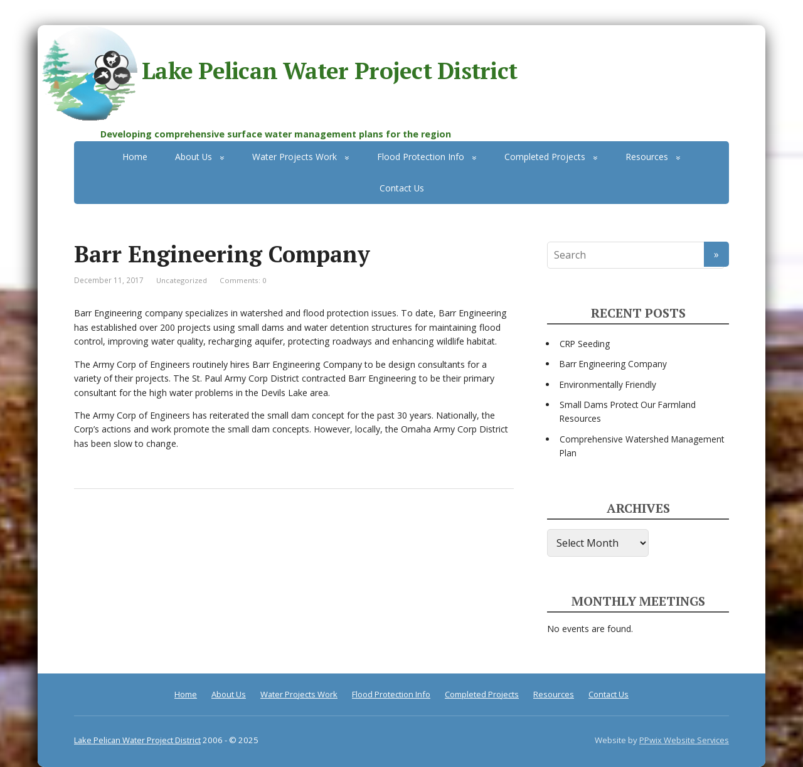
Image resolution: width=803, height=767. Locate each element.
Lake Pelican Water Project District (277, 73)
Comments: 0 (243, 280)
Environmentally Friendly (608, 384)
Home (134, 157)
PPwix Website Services (684, 740)
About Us (193, 157)
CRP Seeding (585, 344)
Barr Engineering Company (613, 364)
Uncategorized (181, 280)
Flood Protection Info (420, 157)
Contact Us (402, 188)
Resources (646, 157)
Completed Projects (544, 157)
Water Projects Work (294, 157)
